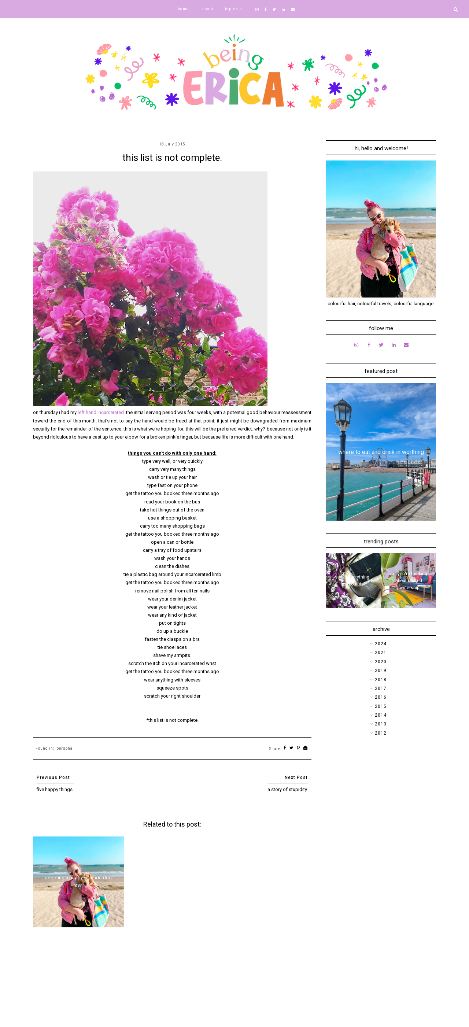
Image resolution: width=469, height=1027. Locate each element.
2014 (381, 715)
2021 (381, 652)
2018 (381, 679)
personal (65, 748)
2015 (381, 706)
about (208, 9)
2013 (381, 724)
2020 (381, 661)
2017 (381, 688)
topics (232, 9)
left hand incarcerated (101, 412)
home (183, 9)
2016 (381, 697)
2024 (381, 643)
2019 (381, 670)
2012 (381, 733)
